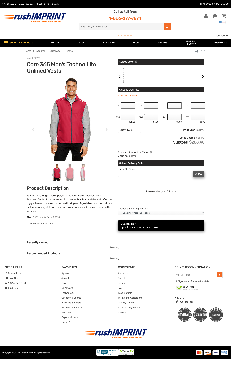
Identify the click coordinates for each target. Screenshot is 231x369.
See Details (53, 4)
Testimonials (221, 35)
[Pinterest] (191, 312)
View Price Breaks (127, 105)
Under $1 (66, 332)
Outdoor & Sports (71, 307)
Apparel (65, 283)
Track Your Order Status (214, 4)
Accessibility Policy (129, 317)
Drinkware (67, 297)
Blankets (66, 322)
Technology (67, 302)
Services (122, 292)
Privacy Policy (126, 312)
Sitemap (122, 322)
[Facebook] (177, 312)
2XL (118, 127)
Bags (64, 292)
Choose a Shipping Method (133, 218)
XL (187, 115)
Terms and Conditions (130, 307)
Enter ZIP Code (126, 178)
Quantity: (125, 139)
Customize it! (161, 235)
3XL (141, 127)
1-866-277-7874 (125, 18)
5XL (188, 127)
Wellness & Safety (71, 312)
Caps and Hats (69, 327)
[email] (196, 284)
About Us (123, 283)
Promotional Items (71, 317)
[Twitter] (181, 312)
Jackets (65, 287)
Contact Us (13, 283)
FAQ (120, 297)
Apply (198, 183)
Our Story (123, 287)
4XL (165, 127)
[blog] (186, 312)
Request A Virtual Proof (41, 223)
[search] (121, 26)
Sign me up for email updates (194, 291)
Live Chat (12, 287)
